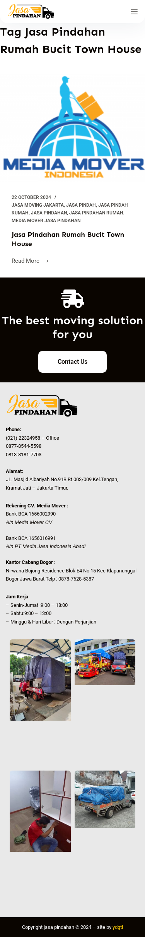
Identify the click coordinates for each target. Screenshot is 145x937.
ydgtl (118, 927)
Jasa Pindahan (49, 213)
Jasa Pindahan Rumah (96, 213)
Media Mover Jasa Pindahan (46, 220)
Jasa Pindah (81, 205)
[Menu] (134, 11)
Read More (30, 260)
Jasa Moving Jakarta (38, 205)
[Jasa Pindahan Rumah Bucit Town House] (72, 128)
